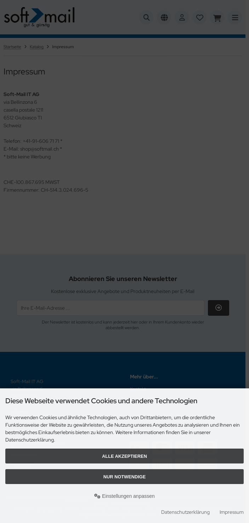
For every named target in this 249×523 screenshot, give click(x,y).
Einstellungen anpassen (124, 496)
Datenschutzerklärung (185, 512)
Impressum (232, 512)
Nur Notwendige (124, 476)
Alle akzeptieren (124, 456)
